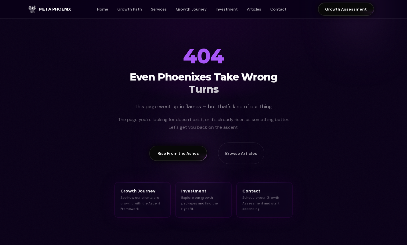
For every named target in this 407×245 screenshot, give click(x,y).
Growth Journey (191, 9)
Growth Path (129, 9)
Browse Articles (241, 153)
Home (102, 9)
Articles (254, 9)
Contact (278, 9)
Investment (227, 9)
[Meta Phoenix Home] (49, 9)
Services (159, 9)
